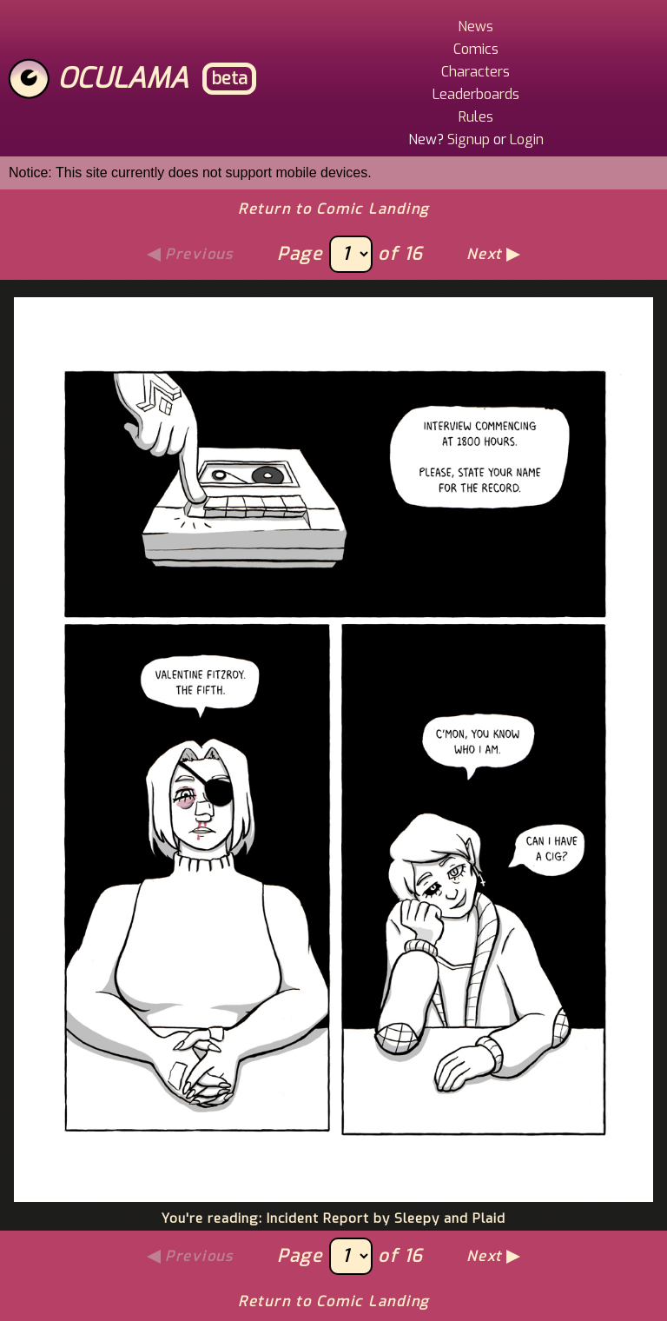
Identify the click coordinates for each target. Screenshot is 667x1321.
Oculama (122, 78)
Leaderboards (476, 94)
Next (484, 254)
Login (527, 139)
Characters (475, 72)
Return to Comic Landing (333, 209)
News (475, 26)
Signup (468, 139)
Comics (476, 49)
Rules (476, 117)
